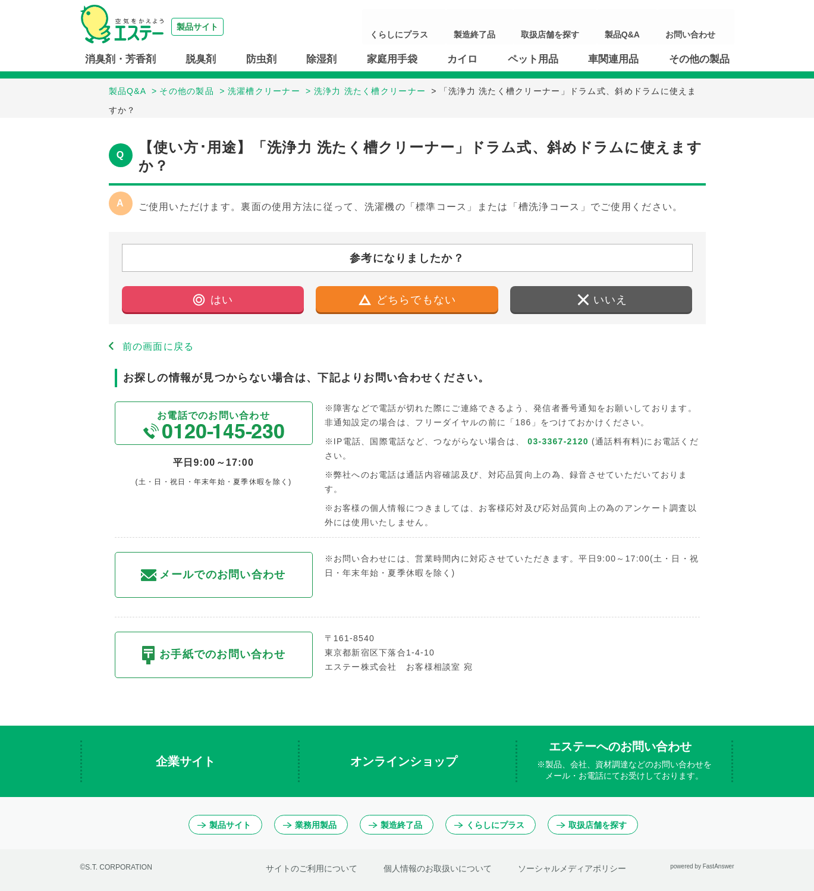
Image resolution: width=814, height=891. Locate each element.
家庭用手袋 (392, 59)
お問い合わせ (701, 27)
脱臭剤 (201, 59)
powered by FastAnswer (702, 866)
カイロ (462, 59)
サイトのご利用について (311, 868)
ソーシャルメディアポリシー (572, 868)
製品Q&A (650, 27)
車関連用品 (613, 59)
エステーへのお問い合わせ (624, 761)
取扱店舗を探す (596, 27)
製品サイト (224, 825)
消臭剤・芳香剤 (120, 59)
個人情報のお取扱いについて (438, 868)
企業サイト (187, 761)
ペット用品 (533, 59)
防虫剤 (261, 59)
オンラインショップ (405, 761)
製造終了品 (537, 27)
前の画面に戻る (158, 346)
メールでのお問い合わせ (213, 575)
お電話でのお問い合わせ (213, 424)
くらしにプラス (479, 27)
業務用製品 (310, 825)
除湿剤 (321, 59)
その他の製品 (699, 59)
